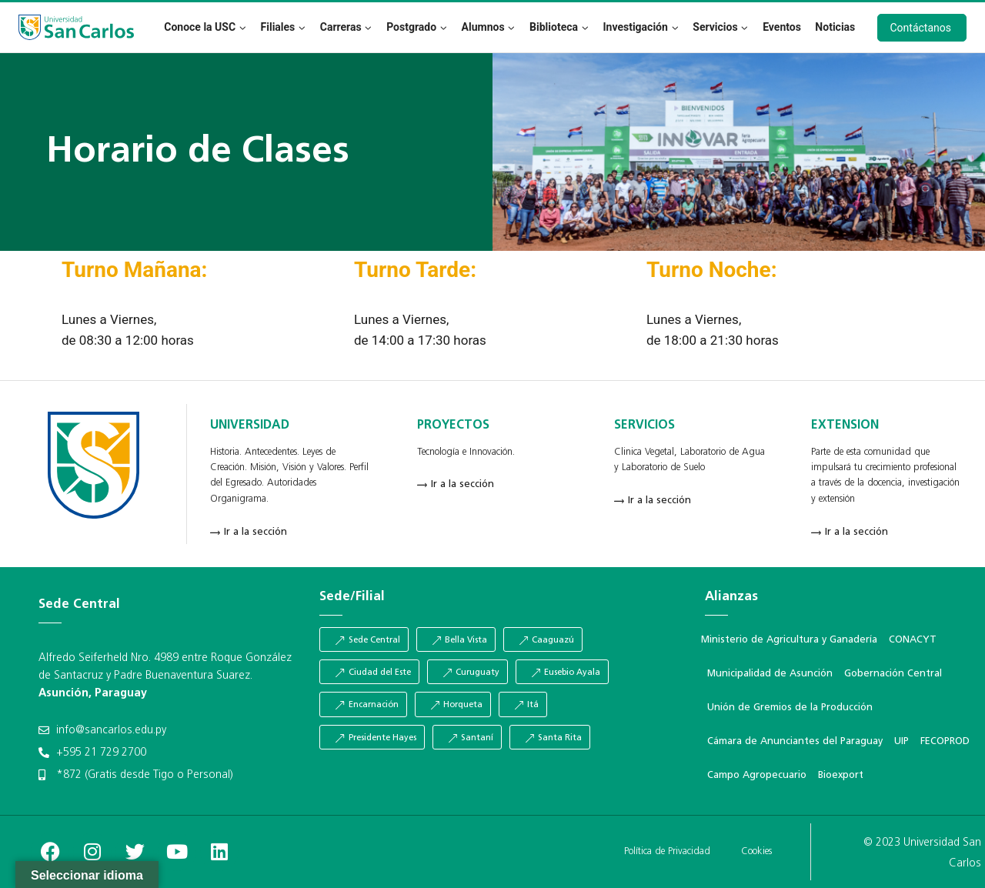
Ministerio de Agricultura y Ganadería (789, 640)
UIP (901, 741)
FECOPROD (945, 741)
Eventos (782, 27)
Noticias (835, 27)
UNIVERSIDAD (249, 425)
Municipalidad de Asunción (770, 674)
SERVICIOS (644, 425)
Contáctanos (921, 28)
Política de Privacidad (667, 851)
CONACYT (913, 640)
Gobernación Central (893, 674)
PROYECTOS (453, 425)
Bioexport (840, 775)
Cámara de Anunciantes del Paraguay (795, 741)
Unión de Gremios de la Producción (790, 708)
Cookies (756, 851)
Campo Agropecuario (756, 775)
